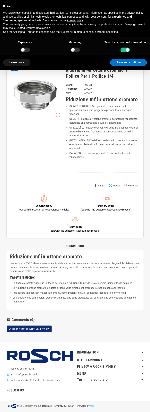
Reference (72, 88)
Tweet (114, 185)
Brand (69, 84)
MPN (68, 92)
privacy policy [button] (135, 12)
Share (99, 185)
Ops (92, 406)
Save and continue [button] (128, 62)
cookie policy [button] (75, 20)
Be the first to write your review (29, 328)
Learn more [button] (16, 62)
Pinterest (131, 185)
